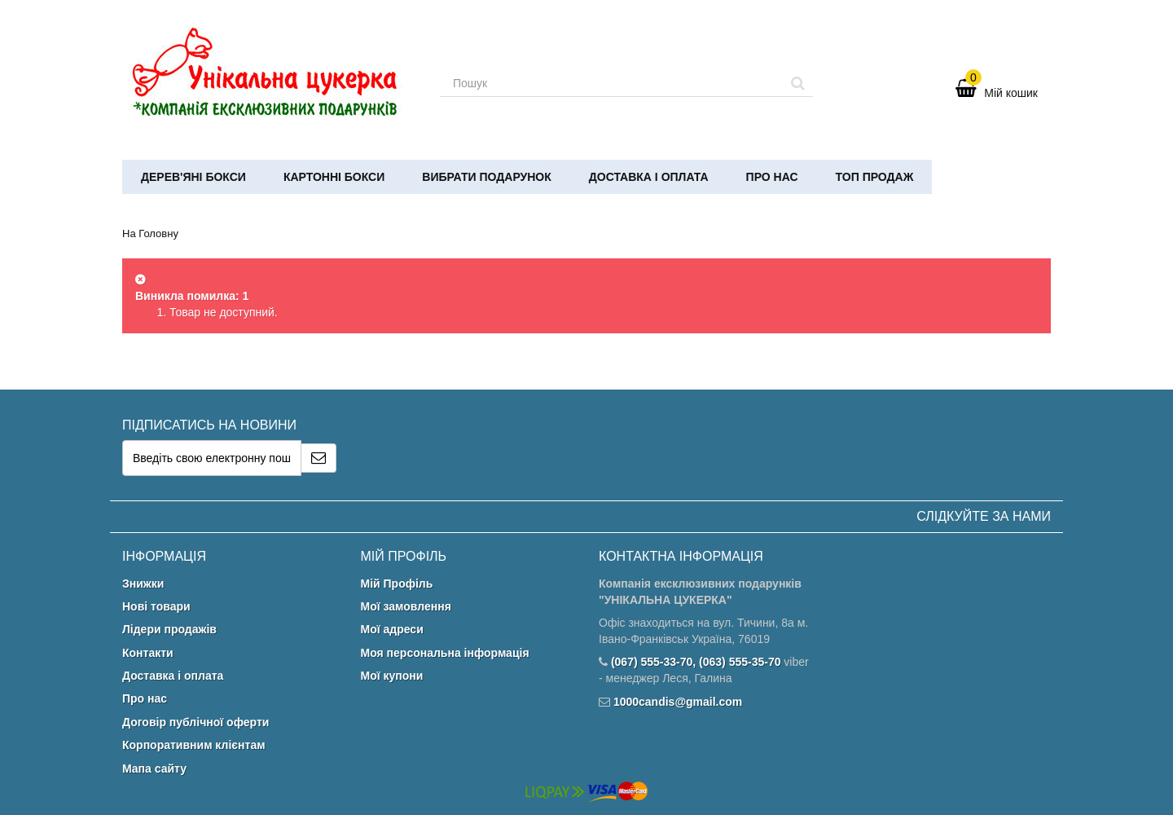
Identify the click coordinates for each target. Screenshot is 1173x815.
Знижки (143, 583)
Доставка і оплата (649, 176)
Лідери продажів (169, 629)
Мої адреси (392, 629)
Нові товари (156, 606)
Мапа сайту (154, 768)
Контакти (148, 652)
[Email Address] (211, 458)
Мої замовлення (406, 606)
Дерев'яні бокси (193, 176)
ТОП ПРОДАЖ (875, 176)
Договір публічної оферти (195, 722)
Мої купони (392, 675)
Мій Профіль (397, 583)
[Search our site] (611, 83)
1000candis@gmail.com (677, 701)
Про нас (772, 176)
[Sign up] (318, 458)
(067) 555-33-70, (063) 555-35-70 (696, 661)
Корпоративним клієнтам (194, 744)
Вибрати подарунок (486, 176)
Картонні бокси (333, 176)
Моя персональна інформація (445, 652)
